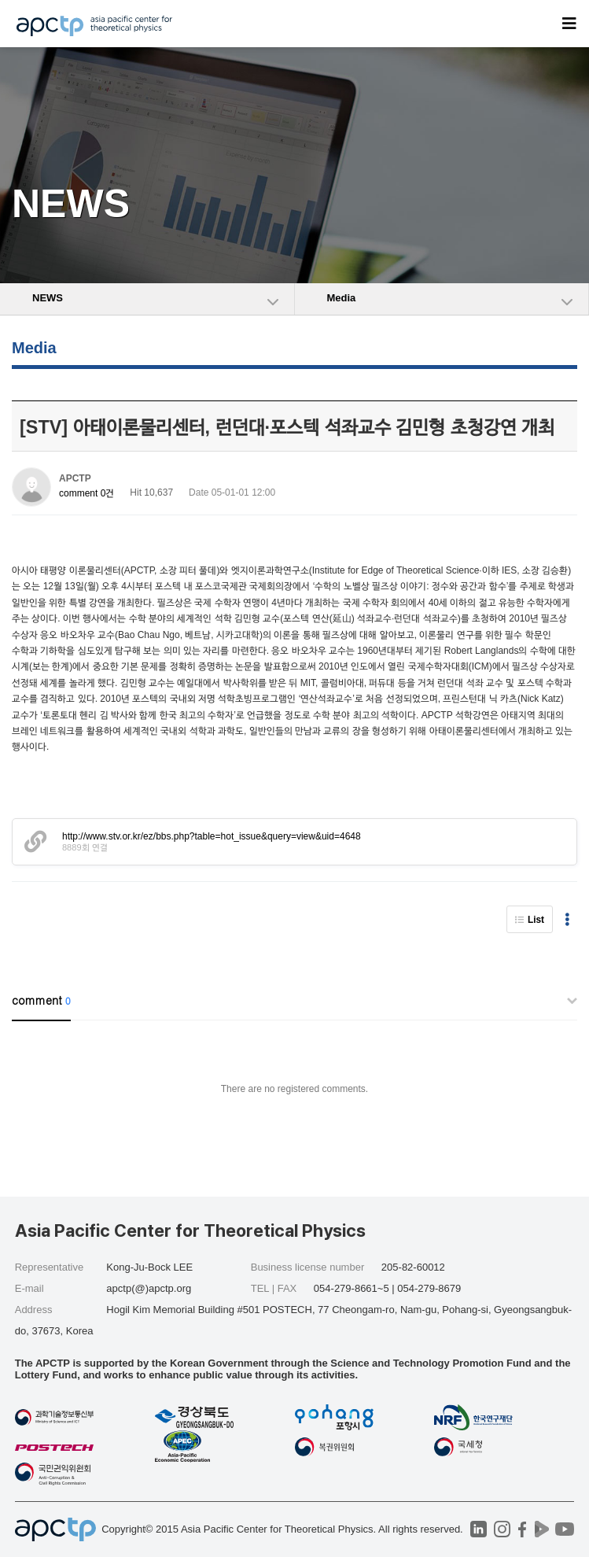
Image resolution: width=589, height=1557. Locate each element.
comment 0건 (86, 493)
